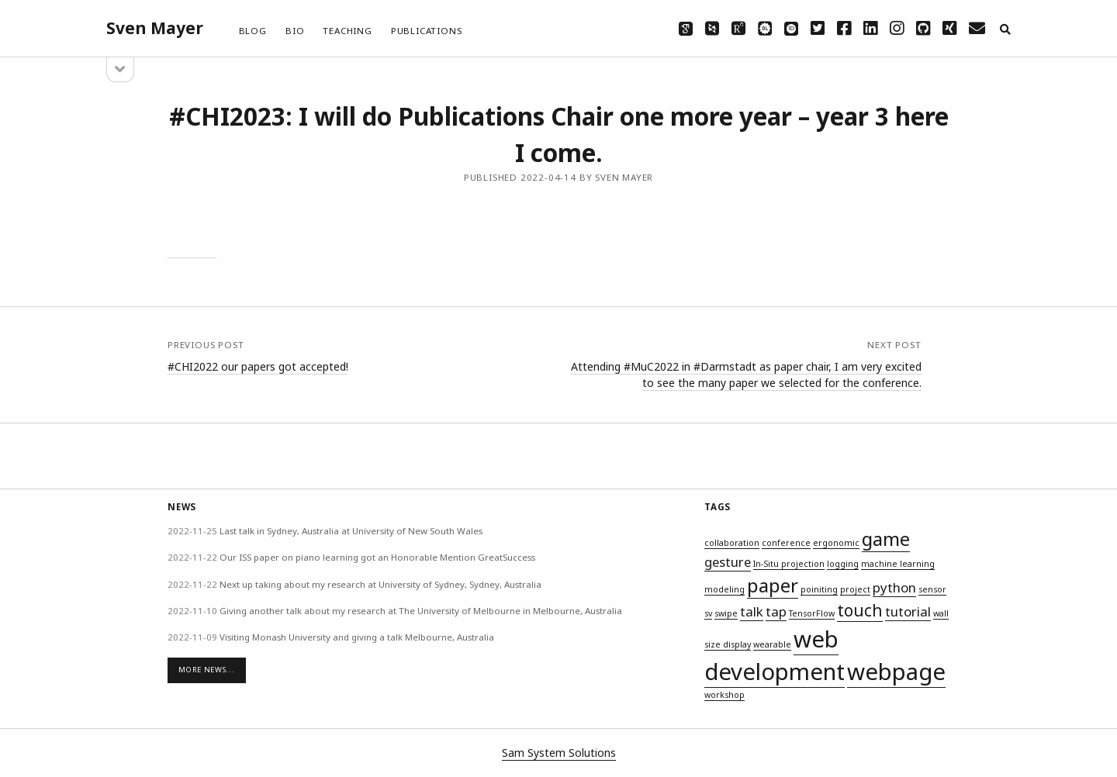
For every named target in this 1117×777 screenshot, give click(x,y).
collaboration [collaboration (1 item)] (731, 542)
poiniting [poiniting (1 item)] (819, 589)
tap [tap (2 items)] (776, 611)
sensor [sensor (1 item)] (932, 589)
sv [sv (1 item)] (708, 613)
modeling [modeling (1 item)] (724, 589)
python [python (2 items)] (894, 587)
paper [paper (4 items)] (772, 585)
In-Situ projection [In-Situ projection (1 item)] (789, 563)
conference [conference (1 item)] (786, 542)
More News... (206, 670)
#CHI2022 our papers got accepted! (258, 366)
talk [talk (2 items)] (751, 611)
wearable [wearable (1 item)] (772, 644)
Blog (253, 30)
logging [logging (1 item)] (843, 563)
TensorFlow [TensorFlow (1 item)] (812, 613)
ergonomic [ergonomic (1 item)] (836, 542)
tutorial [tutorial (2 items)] (908, 611)
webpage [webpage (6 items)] (896, 671)
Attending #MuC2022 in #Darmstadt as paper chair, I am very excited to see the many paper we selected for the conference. (746, 374)
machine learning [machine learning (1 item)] (898, 563)
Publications (426, 30)
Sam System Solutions (559, 752)
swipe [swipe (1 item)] (726, 613)
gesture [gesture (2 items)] (727, 562)
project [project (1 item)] (855, 589)
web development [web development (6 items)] (774, 655)
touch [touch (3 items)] (860, 610)
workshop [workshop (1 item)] (724, 694)
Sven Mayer (154, 28)
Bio (294, 30)
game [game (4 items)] (886, 538)
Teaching (347, 30)
